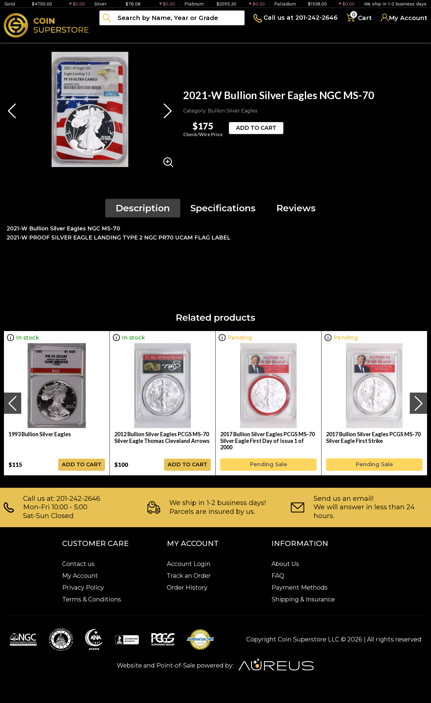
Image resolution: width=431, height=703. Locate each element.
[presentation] (12, 403)
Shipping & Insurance (303, 599)
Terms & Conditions (91, 599)
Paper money (219, 34)
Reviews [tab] (296, 208)
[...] (172, 17)
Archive (270, 34)
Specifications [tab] (223, 208)
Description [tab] (143, 208)
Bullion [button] (112, 34)
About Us (285, 563)
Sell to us (411, 34)
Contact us (78, 563)
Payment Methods (299, 587)
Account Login (188, 563)
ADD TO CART (256, 128)
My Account (80, 575)
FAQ (277, 575)
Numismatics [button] (161, 34)
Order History (187, 587)
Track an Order (189, 575)
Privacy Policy (83, 587)
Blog (306, 34)
